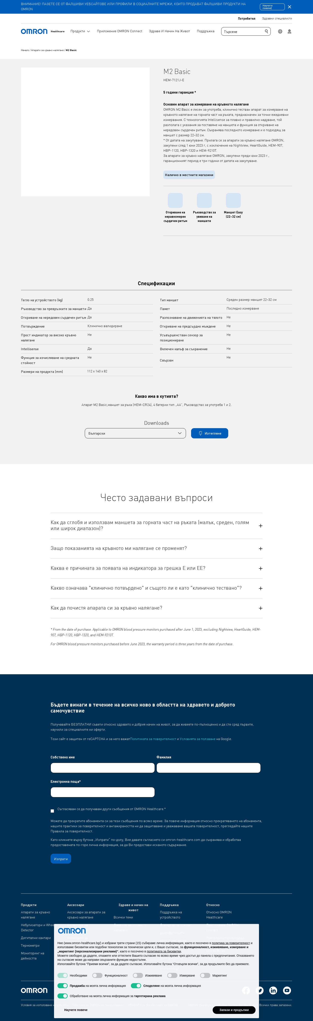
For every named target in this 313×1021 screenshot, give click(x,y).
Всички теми (123, 917)
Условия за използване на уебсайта (45, 1005)
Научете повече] (267, 7)
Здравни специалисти (277, 18)
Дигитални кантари (36, 938)
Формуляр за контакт (176, 925)
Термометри (30, 946)
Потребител (246, 18)
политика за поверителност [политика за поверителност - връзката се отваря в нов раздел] (231, 951)
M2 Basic (71, 50)
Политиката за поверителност (153, 739)
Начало (25, 50)
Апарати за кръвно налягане (47, 50)
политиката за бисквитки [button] (164, 960)
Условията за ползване (197, 739)
